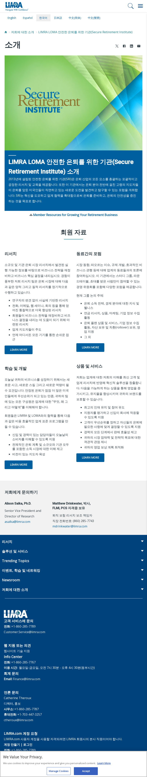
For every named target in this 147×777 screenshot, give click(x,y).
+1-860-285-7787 (26, 709)
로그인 (27, 744)
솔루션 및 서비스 (15, 551)
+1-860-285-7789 (23, 626)
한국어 (43, 18)
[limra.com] (16, 6)
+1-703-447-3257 (29, 714)
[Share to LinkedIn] (131, 46)
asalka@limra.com (17, 522)
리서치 (7, 541)
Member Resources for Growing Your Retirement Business (75, 215)
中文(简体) (75, 18)
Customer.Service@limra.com (24, 632)
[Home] (6, 32)
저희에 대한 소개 (22, 32)
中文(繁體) (94, 18)
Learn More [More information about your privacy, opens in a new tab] (104, 765)
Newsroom (11, 580)
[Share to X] (117, 46)
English (11, 18)
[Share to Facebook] (124, 46)
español (28, 18)
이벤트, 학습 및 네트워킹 (21, 570)
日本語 (58, 18)
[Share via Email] (138, 46)
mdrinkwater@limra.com (69, 526)
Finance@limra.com (26, 679)
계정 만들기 (12, 744)
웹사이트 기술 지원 (17, 651)
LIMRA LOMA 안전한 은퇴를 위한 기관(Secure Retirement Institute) (85, 32)
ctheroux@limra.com (18, 720)
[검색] (131, 6)
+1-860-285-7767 (23, 662)
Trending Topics (15, 560)
